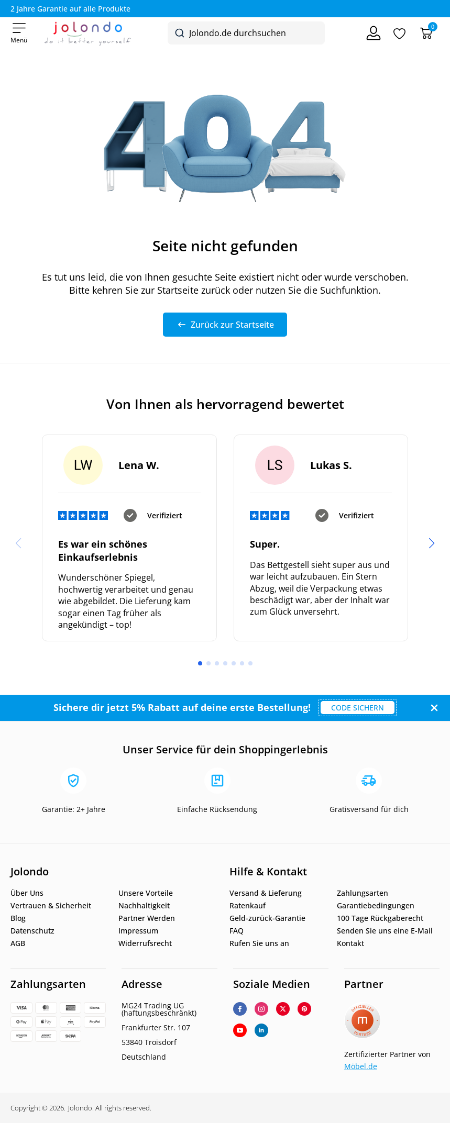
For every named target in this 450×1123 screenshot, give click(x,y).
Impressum (138, 931)
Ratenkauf (247, 905)
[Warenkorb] (426, 33)
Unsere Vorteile (145, 893)
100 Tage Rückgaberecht (380, 918)
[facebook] (240, 1009)
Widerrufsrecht (145, 943)
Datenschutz (32, 931)
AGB (17, 943)
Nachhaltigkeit (144, 905)
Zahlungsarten (362, 893)
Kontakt (350, 943)
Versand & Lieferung (265, 893)
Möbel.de (360, 1066)
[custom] (304, 1009)
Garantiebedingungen (375, 905)
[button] (431, 543)
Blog (18, 918)
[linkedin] (261, 1030)
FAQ (236, 931)
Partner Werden (146, 918)
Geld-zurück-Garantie (267, 918)
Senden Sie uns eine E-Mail (385, 931)
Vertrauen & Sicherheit (50, 905)
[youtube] (240, 1030)
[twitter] (283, 1009)
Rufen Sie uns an (259, 943)
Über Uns (26, 893)
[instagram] (261, 1009)
